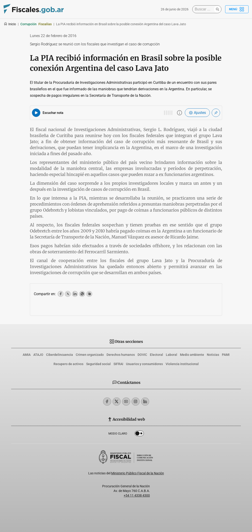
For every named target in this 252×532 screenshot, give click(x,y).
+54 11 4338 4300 (137, 495)
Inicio (10, 24)
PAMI (226, 355)
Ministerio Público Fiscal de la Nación (137, 473)
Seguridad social (98, 364)
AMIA (27, 355)
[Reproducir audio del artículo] (36, 113)
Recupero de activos (68, 364)
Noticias (213, 355)
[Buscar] (204, 9)
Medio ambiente (192, 355)
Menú (237, 9)
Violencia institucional (182, 364)
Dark (139, 434)
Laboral (171, 355)
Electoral (156, 355)
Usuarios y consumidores (144, 364)
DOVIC (142, 355)
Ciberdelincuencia (59, 355)
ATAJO (38, 355)
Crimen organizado (90, 355)
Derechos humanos (121, 355)
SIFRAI (118, 364)
